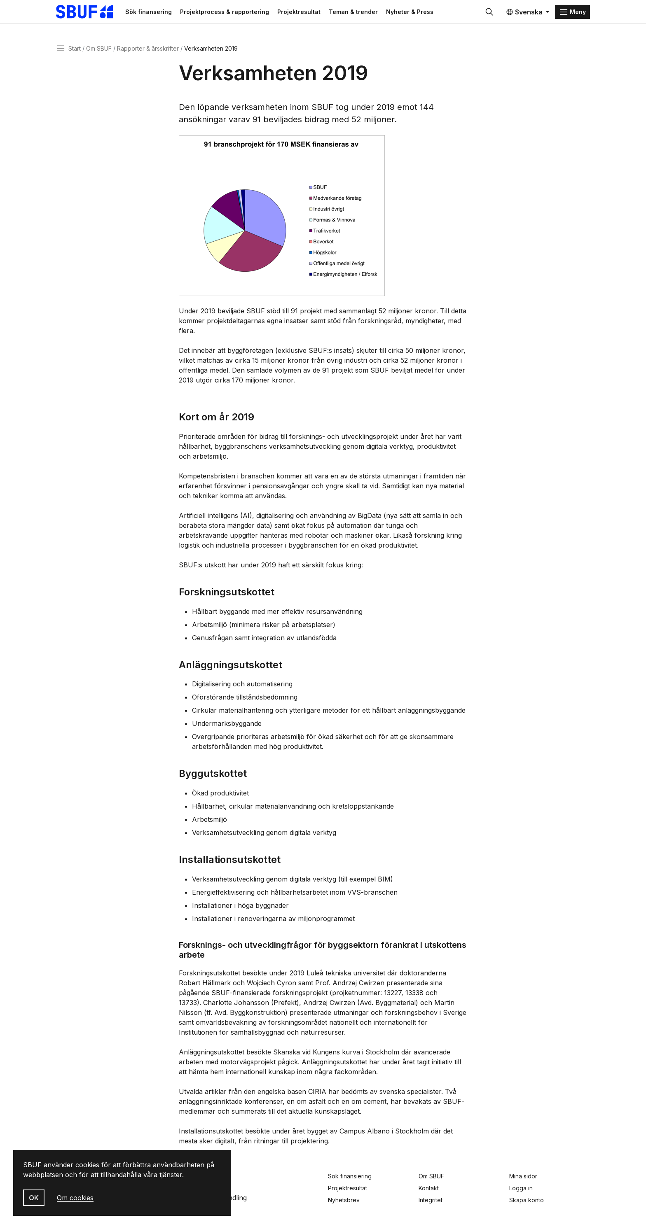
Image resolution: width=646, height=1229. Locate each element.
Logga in (521, 1188)
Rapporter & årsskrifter (148, 50)
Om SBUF (99, 50)
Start (74, 50)
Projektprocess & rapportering (235, 12)
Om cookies (75, 1198)
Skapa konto (526, 1199)
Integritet (430, 1199)
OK (34, 1198)
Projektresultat (310, 12)
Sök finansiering (350, 1176)
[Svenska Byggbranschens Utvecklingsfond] (94, 13)
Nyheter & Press (421, 12)
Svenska (524, 13)
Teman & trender (364, 12)
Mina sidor (523, 1176)
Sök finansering (159, 12)
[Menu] (572, 13)
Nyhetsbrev (344, 1199)
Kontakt (429, 1188)
